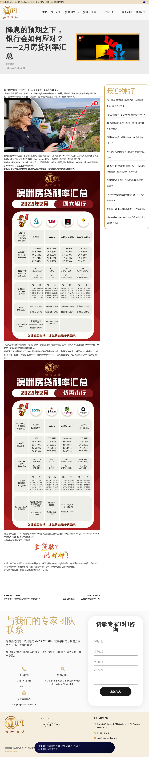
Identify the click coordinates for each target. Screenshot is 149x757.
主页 (44, 12)
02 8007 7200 (24, 686)
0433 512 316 (24, 680)
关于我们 (56, 12)
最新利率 (127, 12)
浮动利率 (14, 155)
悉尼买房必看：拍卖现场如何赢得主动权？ (126, 114)
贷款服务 (72, 12)
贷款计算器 (91, 12)
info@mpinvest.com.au (24, 704)
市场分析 (111, 12)
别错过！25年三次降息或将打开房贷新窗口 (126, 209)
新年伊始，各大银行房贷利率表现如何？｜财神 (41, 93)
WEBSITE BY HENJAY (12, 751)
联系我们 (141, 12)
